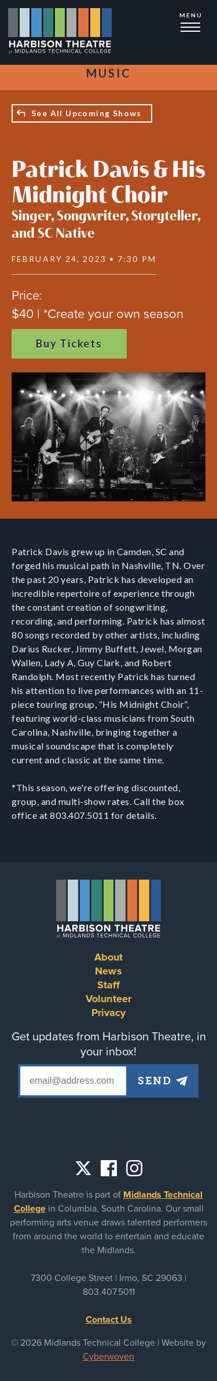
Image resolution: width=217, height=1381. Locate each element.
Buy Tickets (69, 343)
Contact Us (109, 1319)
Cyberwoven (108, 1356)
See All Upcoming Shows (86, 113)
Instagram (134, 1168)
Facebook (108, 1168)
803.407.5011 (109, 1292)
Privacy (108, 1012)
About (108, 957)
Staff (108, 984)
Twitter (83, 1168)
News (108, 971)
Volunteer (108, 998)
